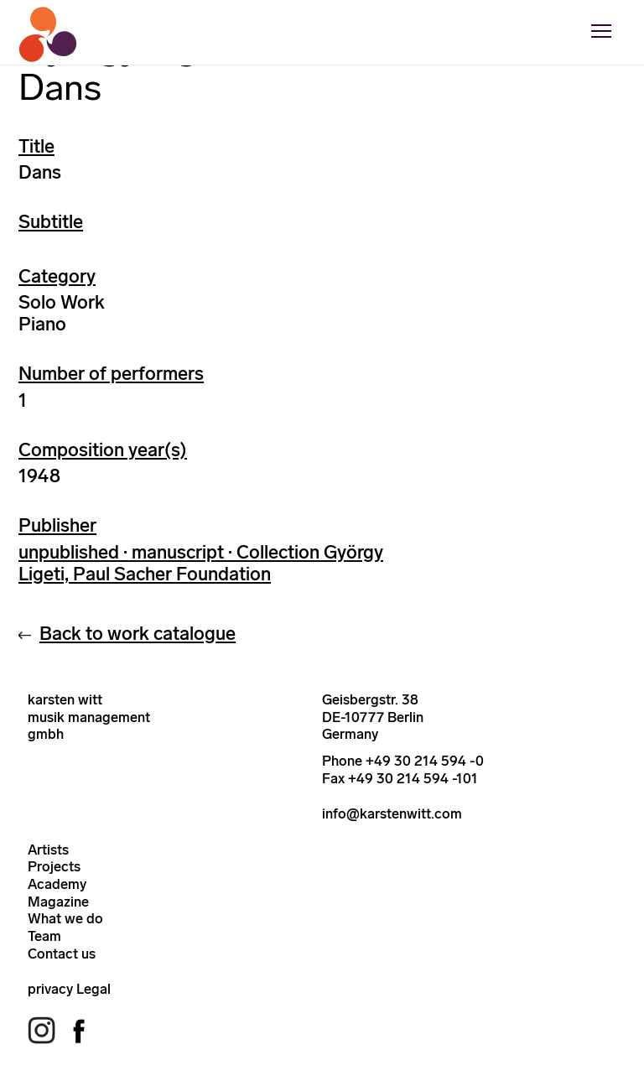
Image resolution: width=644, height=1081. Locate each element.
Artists (48, 849)
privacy (50, 988)
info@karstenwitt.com (392, 813)
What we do (65, 918)
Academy (57, 884)
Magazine (58, 901)
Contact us (62, 953)
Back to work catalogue (137, 633)
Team (44, 936)
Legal (93, 988)
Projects (54, 866)
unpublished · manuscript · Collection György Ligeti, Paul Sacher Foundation (200, 563)
